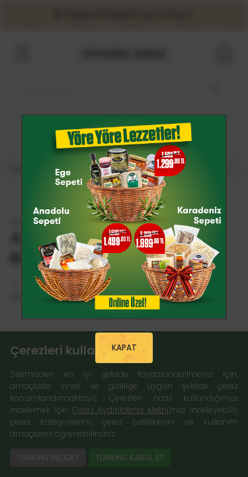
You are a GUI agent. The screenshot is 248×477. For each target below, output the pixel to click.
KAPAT (124, 348)
